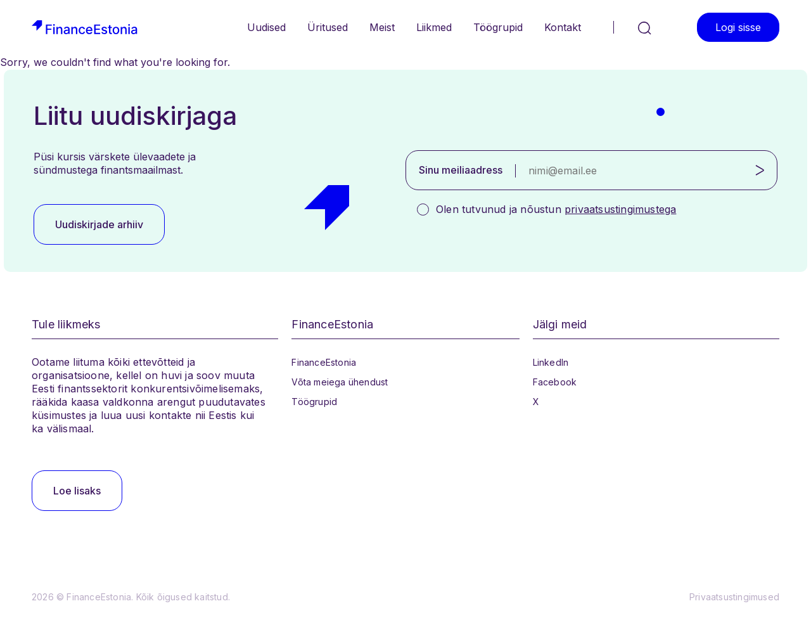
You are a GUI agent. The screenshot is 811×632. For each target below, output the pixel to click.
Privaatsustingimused (734, 596)
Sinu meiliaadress (460, 170)
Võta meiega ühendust (339, 382)
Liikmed (434, 27)
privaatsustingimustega (620, 209)
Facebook (555, 382)
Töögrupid (498, 27)
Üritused (327, 27)
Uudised (266, 27)
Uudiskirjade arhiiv (99, 224)
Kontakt (562, 27)
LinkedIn (551, 362)
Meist (382, 27)
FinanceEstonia (323, 362)
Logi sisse (738, 27)
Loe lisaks (77, 490)
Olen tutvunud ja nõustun (556, 209)
